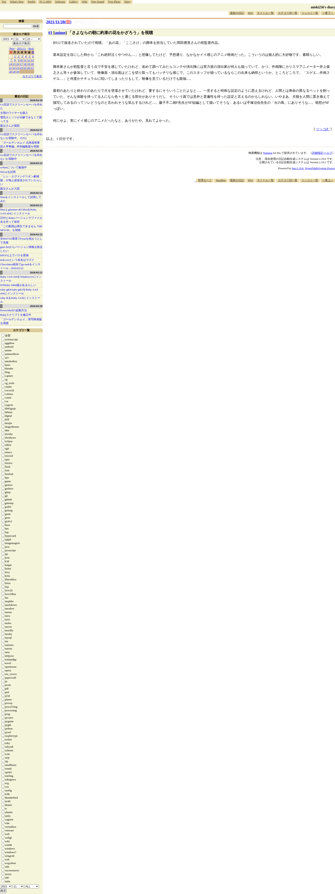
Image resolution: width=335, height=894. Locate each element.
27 (32, 67)
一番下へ (327, 13)
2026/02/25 (36, 163)
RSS (250, 13)
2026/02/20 (36, 306)
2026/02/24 (36, 192)
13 (32, 60)
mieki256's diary (323, 7)
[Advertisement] (257, 195)
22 (14, 67)
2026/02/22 (36, 234)
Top (4, 1)
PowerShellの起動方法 (13, 310)
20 (32, 63)
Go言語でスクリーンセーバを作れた (21, 106)
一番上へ (327, 180)
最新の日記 (237, 13)
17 (21, 63)
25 (25, 67)
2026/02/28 (36, 100)
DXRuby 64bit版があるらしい (18, 285)
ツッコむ (323, 129)
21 (10, 67)
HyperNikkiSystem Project (320, 168)
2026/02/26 (36, 150)
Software (60, 1)
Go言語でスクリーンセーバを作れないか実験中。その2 (21, 136)
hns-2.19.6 (298, 168)
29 (14, 71)
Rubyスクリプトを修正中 (15, 314)
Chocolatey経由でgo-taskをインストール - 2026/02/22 (20, 266)
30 (17, 71)
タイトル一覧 (265, 13)
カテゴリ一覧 (21, 330)
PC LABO (45, 1)
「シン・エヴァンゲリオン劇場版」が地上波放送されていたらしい (21, 180)
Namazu (267, 152)
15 (14, 63)
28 (10, 71)
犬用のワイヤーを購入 (14, 112)
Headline (221, 180)
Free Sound (97, 1)
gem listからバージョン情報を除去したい (21, 248)
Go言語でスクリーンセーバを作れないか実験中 (21, 156)
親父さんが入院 (10, 188)
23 (17, 67)
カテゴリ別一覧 (287, 13)
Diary (127, 1)
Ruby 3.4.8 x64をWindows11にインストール (21, 278)
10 (21, 60)
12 (28, 60)
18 (25, 63)
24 (21, 67)
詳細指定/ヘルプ (322, 152)
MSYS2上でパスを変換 (14, 255)
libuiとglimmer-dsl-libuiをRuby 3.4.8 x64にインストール (18, 211)
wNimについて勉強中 (13, 167)
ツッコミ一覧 (309, 13)
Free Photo (114, 1)
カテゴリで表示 (32, 76)
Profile (31, 1)
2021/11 (21, 48)
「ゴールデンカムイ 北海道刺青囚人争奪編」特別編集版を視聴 (20, 144)
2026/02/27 (36, 130)
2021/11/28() (58, 22)
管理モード (205, 180)
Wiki (84, 1)
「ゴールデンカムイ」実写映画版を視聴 (21, 321)
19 (28, 63)
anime (60, 32)
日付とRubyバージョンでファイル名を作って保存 (21, 219)
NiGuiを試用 (8, 171)
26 (28, 67)
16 (17, 63)
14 (10, 63)
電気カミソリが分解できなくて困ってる (21, 119)
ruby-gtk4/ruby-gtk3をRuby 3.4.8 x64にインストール (19, 291)
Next (31, 48)
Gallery (73, 1)
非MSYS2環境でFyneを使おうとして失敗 (21, 240)
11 (25, 60)
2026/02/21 (36, 272)
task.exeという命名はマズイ (17, 259)
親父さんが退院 (10, 125)
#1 (50, 32)
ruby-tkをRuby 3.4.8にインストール (20, 299)
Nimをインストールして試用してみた (20, 199)
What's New (17, 1)
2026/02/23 (36, 205)
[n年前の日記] (85, 22)
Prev (12, 48)
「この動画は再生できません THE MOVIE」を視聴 (21, 228)
